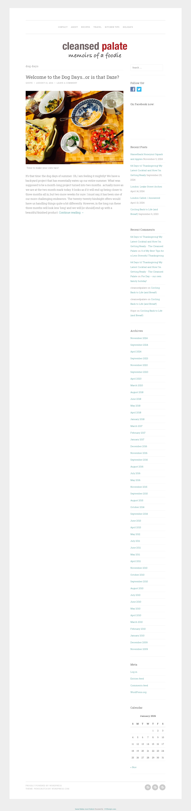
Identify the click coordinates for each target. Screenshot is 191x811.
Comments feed (139, 685)
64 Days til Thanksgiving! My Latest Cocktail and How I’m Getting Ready (146, 170)
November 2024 (139, 338)
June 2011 (135, 547)
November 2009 (139, 649)
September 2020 (139, 371)
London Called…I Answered (145, 197)
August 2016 (136, 466)
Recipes (85, 27)
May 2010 (135, 608)
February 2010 (138, 628)
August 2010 (136, 588)
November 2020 (139, 365)
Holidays (128, 27)
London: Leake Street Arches (146, 186)
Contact (63, 27)
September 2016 (139, 459)
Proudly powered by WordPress (44, 785)
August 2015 (136, 500)
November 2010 (138, 567)
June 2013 (135, 520)
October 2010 (137, 574)
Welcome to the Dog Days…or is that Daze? (72, 77)
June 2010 (135, 601)
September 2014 (139, 513)
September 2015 (139, 493)
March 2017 (136, 425)
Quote (29, 83)
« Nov (133, 767)
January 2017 (137, 439)
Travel (97, 27)
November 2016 (138, 452)
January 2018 (137, 419)
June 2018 (135, 398)
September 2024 (139, 344)
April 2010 (135, 615)
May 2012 (135, 534)
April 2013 (135, 527)
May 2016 (135, 480)
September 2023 (139, 358)
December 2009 (139, 642)
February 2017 (137, 432)
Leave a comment (67, 83)
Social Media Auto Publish (84, 809)
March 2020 (136, 385)
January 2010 (137, 635)
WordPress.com (60, 788)
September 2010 (139, 581)
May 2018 (135, 405)
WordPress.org (138, 692)
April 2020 (135, 378)
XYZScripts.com (110, 809)
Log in (133, 671)
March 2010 (136, 621)
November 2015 (138, 486)
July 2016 (135, 473)
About (74, 27)
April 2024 (135, 351)
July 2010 (135, 594)
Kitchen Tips (112, 27)
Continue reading (71, 212)
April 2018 (135, 412)
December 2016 (138, 446)
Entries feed (137, 678)
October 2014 (137, 507)
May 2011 (135, 554)
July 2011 (135, 540)
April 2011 (135, 561)
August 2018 (136, 392)
